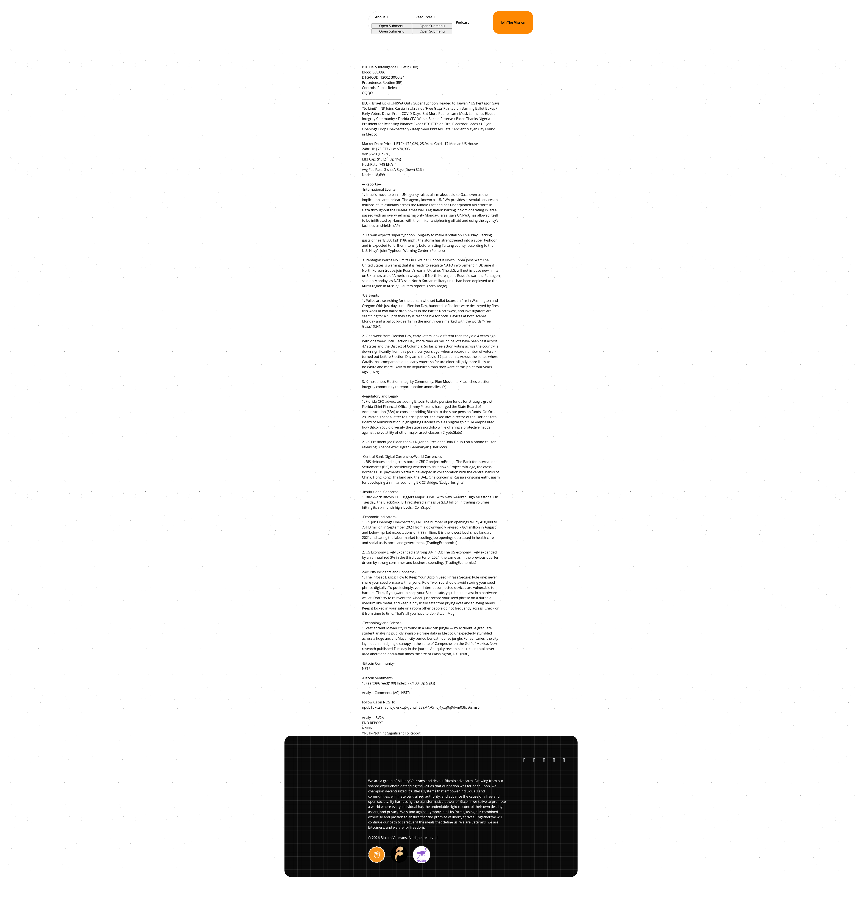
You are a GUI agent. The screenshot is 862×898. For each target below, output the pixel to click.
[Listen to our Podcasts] (564, 760)
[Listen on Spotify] (554, 760)
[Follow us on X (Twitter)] (524, 760)
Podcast (462, 22)
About (380, 17)
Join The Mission (513, 22)
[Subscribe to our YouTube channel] (544, 760)
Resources (424, 17)
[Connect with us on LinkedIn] (534, 760)
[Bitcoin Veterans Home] (346, 22)
